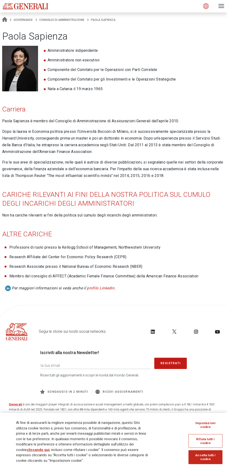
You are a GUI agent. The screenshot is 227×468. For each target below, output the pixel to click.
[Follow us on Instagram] (195, 331)
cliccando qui (38, 450)
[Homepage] (4, 19)
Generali (15, 404)
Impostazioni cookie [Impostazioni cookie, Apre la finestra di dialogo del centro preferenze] (205, 425)
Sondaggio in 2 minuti (64, 392)
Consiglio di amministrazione (61, 20)
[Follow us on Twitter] (174, 331)
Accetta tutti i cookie (205, 457)
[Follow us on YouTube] (217, 331)
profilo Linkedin (100, 288)
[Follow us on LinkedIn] (152, 331)
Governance (23, 20)
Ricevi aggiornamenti (119, 392)
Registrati (171, 363)
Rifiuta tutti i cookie (205, 441)
